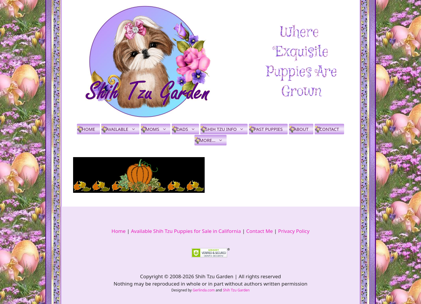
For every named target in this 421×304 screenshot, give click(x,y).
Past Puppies (268, 129)
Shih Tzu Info (226, 129)
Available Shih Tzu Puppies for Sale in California (186, 231)
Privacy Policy (293, 231)
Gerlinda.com (204, 290)
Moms (158, 129)
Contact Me (259, 231)
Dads (188, 129)
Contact (329, 129)
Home (88, 129)
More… (213, 140)
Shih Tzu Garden (236, 290)
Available (122, 129)
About (301, 129)
